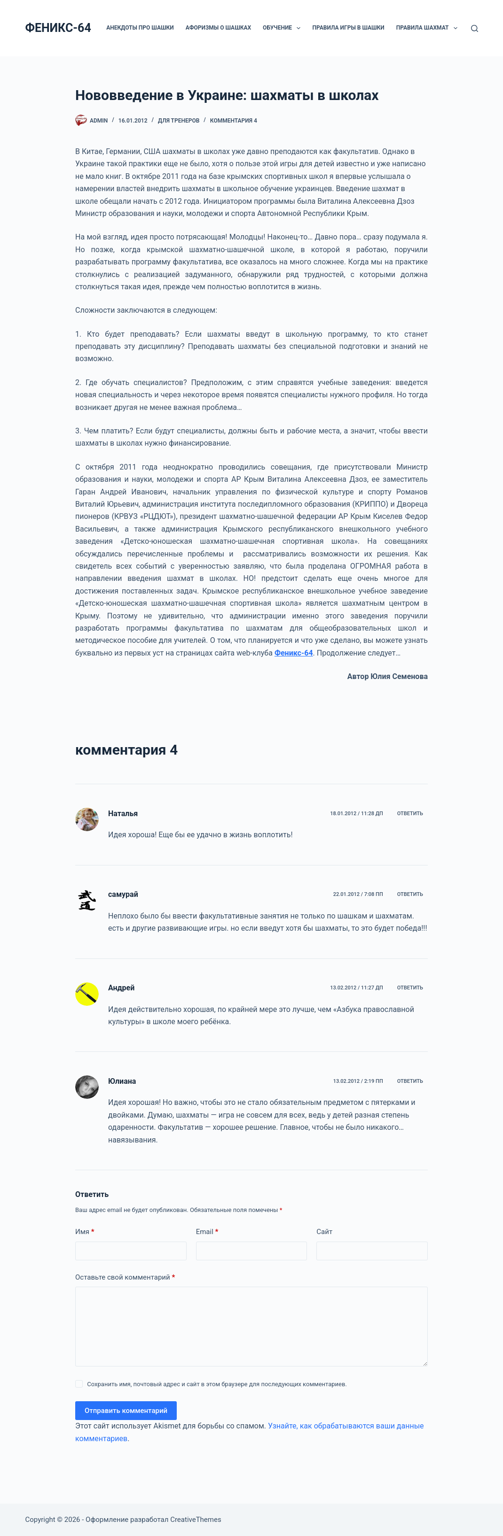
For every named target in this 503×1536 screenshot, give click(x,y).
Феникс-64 (294, 652)
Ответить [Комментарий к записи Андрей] (410, 988)
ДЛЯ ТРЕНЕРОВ (178, 120)
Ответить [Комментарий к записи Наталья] (410, 813)
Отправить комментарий (126, 1410)
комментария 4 (233, 120)
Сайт (324, 1231)
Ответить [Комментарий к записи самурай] (410, 894)
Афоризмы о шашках (218, 27)
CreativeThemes (195, 1519)
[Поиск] (474, 28)
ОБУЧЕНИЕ (283, 28)
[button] (298, 28)
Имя (84, 1232)
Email (207, 1232)
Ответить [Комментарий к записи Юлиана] (410, 1081)
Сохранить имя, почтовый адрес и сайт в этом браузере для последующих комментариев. (217, 1384)
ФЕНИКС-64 (58, 28)
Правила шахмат (428, 28)
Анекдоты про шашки (139, 27)
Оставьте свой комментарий (125, 1277)
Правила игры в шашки (348, 27)
